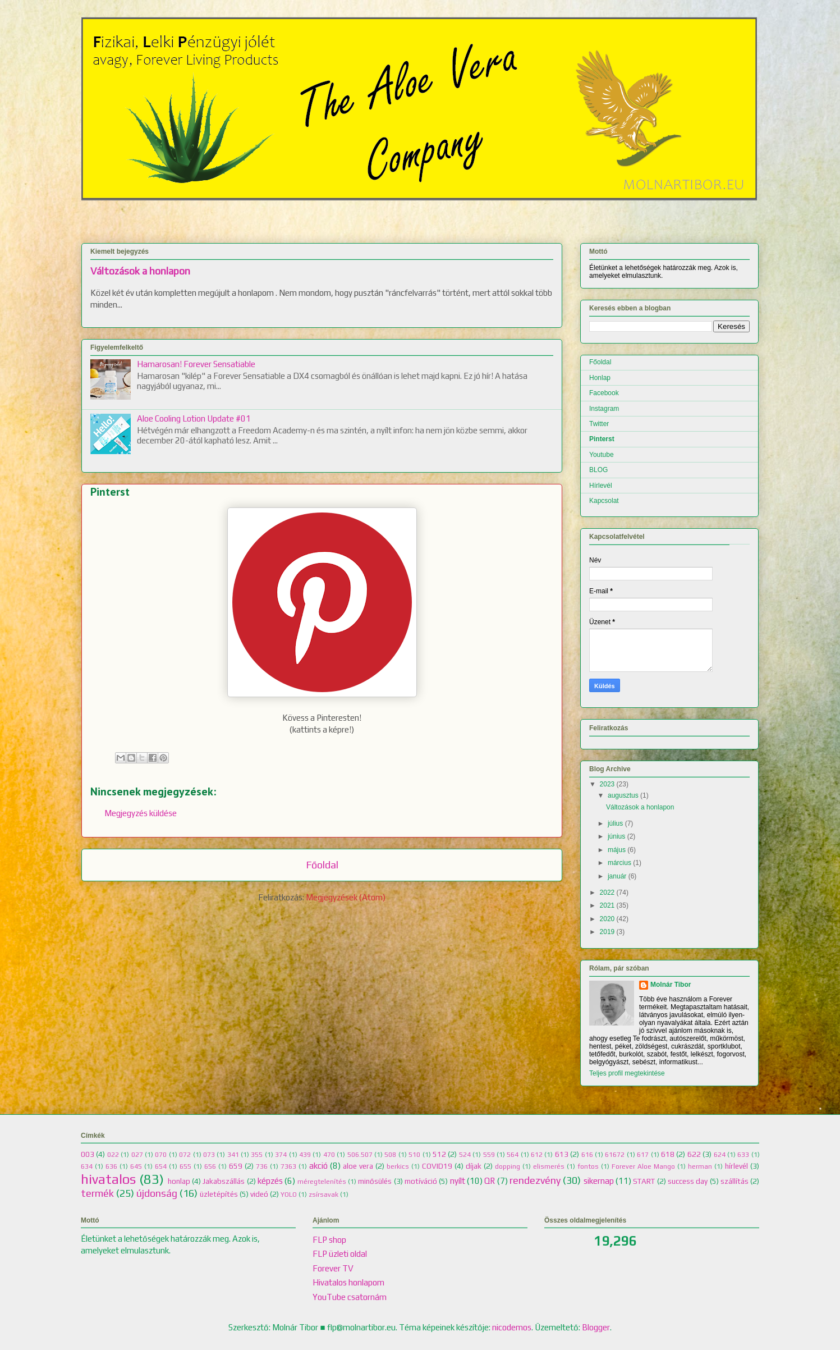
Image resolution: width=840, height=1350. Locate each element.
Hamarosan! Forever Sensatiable (196, 364)
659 (235, 1165)
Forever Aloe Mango (643, 1166)
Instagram (604, 409)
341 (233, 1155)
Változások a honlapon (140, 271)
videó (259, 1193)
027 (137, 1155)
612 (537, 1155)
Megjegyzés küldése (140, 813)
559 (489, 1155)
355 (257, 1155)
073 (209, 1155)
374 (281, 1155)
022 (113, 1155)
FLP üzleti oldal (340, 1254)
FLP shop (329, 1239)
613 (561, 1154)
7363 (288, 1166)
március (619, 863)
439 (305, 1155)
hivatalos (108, 1179)
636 (111, 1166)
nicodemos (511, 1327)
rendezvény (535, 1180)
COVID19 (437, 1165)
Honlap (600, 378)
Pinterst (601, 439)
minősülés (375, 1181)
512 (439, 1154)
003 (87, 1154)
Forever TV (333, 1268)
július (615, 823)
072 (185, 1155)
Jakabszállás (224, 1181)
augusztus (623, 795)
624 (720, 1155)
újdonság (156, 1193)
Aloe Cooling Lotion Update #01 (194, 418)
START (644, 1181)
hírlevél (736, 1165)
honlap (179, 1181)
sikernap (599, 1181)
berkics (398, 1166)
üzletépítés (219, 1193)
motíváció (421, 1181)
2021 (607, 905)
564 (512, 1155)
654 (161, 1166)
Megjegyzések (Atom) (345, 897)
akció (318, 1165)
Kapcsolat (604, 501)
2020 (607, 919)
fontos (588, 1166)
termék (97, 1193)
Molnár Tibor (670, 985)
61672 (615, 1155)
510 (414, 1155)
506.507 (360, 1155)
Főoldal (322, 865)
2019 (607, 932)
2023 (607, 784)
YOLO (289, 1194)
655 (185, 1166)
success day (688, 1181)
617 (643, 1155)
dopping (507, 1166)
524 (465, 1155)
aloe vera (358, 1165)
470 (329, 1155)
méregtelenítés (321, 1182)
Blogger (596, 1327)
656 (210, 1166)
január (617, 876)
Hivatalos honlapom (348, 1282)
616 (587, 1155)
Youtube (601, 455)
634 (87, 1166)
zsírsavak (323, 1194)
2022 (607, 892)
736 (262, 1166)
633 (743, 1155)
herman (700, 1166)
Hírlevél (600, 485)
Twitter (599, 424)
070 (161, 1155)
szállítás (734, 1181)
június (616, 836)
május (617, 850)
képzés (270, 1181)
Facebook (604, 393)
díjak (473, 1165)
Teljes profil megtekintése (627, 1073)
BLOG (598, 470)
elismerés (548, 1166)
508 (390, 1155)
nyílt (457, 1181)
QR (489, 1181)
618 (667, 1154)
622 (694, 1154)
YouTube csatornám (350, 1297)
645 (136, 1166)
